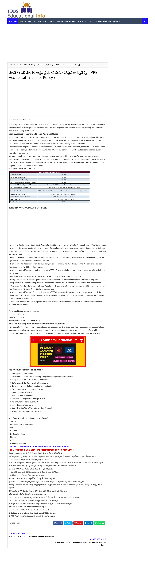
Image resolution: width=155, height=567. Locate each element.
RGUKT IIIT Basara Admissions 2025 (68, 21)
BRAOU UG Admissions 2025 (34, 21)
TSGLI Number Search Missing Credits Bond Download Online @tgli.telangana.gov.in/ (130, 179)
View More (144, 382)
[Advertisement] (77, 43)
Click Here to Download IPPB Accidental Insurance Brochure (39, 456)
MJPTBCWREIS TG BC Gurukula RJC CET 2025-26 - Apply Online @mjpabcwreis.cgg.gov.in (133, 159)
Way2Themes (21, 563)
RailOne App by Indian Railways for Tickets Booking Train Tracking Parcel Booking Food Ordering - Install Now (127, 331)
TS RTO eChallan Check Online (105, 21)
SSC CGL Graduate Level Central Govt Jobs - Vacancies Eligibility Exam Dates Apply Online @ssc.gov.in (133, 229)
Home (14, 21)
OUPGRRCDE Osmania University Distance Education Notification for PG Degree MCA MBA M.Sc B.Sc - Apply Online (127, 306)
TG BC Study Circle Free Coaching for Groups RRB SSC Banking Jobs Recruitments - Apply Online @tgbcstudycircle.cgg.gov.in (126, 297)
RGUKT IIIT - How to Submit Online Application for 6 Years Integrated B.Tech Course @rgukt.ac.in (132, 169)
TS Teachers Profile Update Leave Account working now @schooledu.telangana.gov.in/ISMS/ (132, 138)
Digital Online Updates (47, 563)
